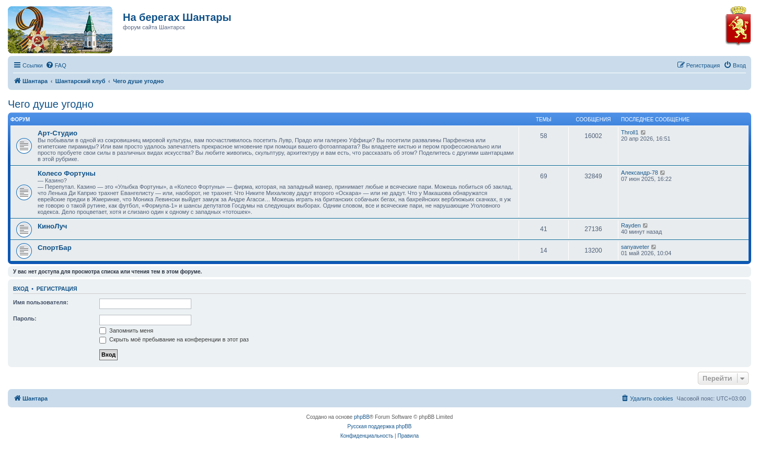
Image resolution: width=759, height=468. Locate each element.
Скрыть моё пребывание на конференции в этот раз (174, 339)
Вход (20, 289)
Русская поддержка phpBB (379, 426)
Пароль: (25, 318)
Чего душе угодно (51, 104)
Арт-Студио (57, 133)
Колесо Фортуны (67, 173)
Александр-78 (639, 172)
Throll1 (630, 132)
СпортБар (55, 248)
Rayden (631, 225)
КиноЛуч (52, 226)
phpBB (362, 417)
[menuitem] (55, 65)
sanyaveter (635, 247)
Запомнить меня (126, 330)
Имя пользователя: (40, 302)
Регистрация (57, 289)
